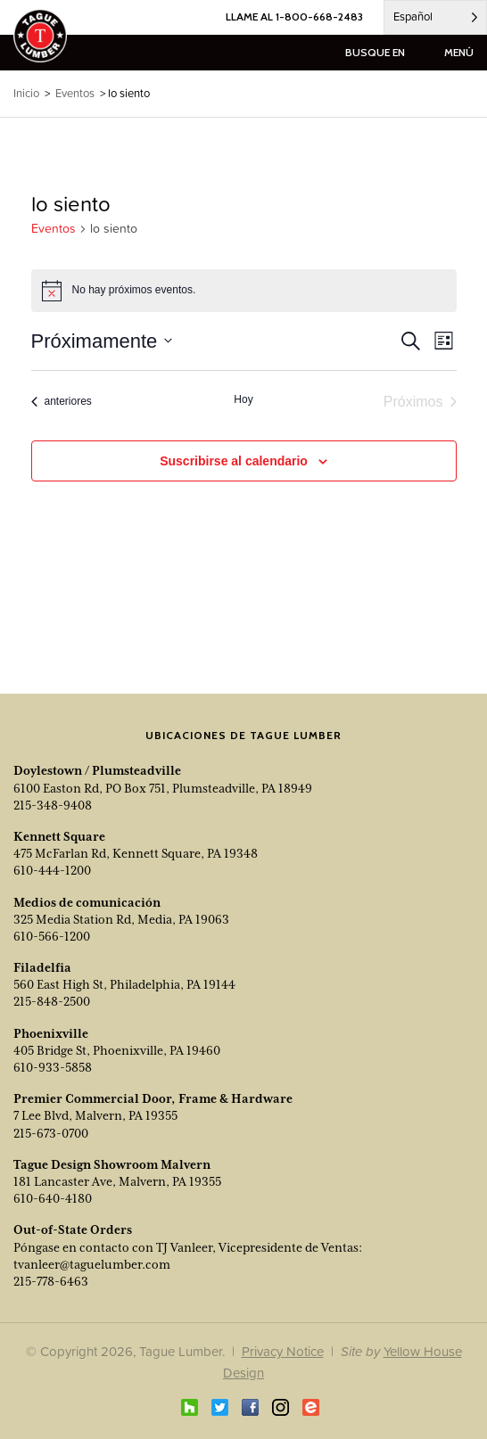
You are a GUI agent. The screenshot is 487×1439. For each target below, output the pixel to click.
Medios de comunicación (87, 902)
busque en (375, 52)
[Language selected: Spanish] (435, 17)
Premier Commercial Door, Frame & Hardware (153, 1098)
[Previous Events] (61, 402)
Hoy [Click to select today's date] (243, 399)
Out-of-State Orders (72, 1229)
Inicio (26, 93)
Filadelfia (42, 967)
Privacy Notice (283, 1351)
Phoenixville (50, 1033)
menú (459, 52)
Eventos (53, 228)
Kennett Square (59, 836)
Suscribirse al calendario (234, 461)
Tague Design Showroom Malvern (111, 1164)
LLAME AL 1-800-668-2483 (294, 16)
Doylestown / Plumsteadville (97, 770)
